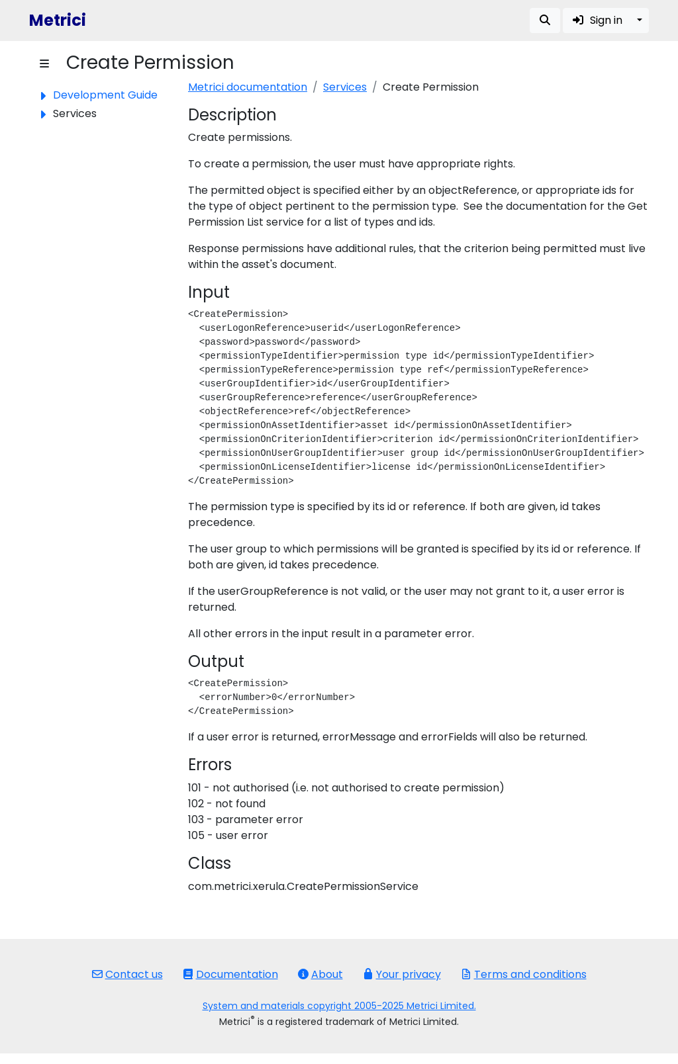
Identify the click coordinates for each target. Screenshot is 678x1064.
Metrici (57, 20)
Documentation (230, 974)
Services (345, 87)
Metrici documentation (247, 87)
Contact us (127, 974)
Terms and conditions (524, 974)
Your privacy (402, 974)
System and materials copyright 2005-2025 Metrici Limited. (339, 1005)
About (320, 974)
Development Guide (105, 95)
